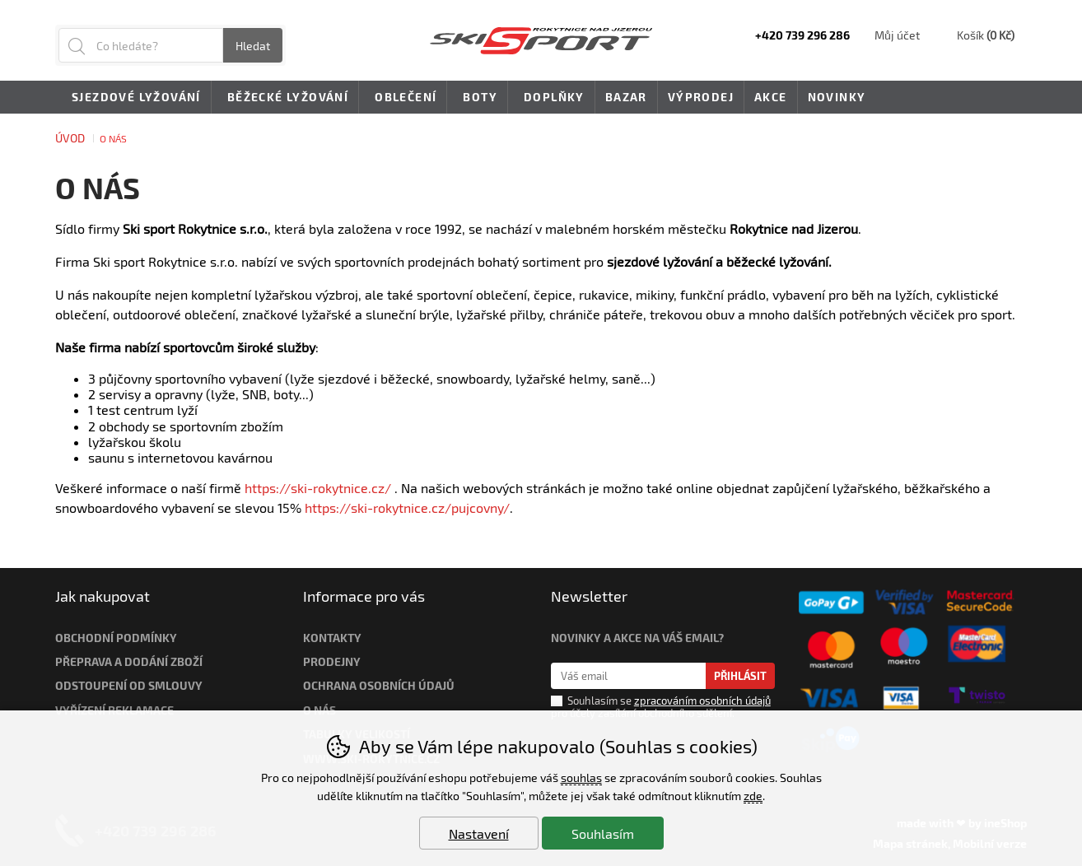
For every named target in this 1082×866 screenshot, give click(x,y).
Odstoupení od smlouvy (129, 685)
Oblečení (402, 98)
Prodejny (332, 661)
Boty (477, 98)
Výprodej (701, 97)
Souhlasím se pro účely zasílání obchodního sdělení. (661, 706)
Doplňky (551, 98)
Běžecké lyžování (285, 98)
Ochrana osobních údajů (379, 685)
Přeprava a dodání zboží (129, 661)
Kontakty (332, 638)
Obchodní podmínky (116, 638)
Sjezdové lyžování (133, 98)
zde (753, 796)
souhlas (581, 778)
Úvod (70, 138)
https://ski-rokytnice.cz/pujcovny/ (407, 507)
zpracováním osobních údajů (702, 700)
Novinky (837, 97)
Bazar (626, 97)
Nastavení (479, 833)
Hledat (253, 46)
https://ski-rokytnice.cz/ (318, 488)
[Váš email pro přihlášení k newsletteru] (629, 676)
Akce (770, 97)
